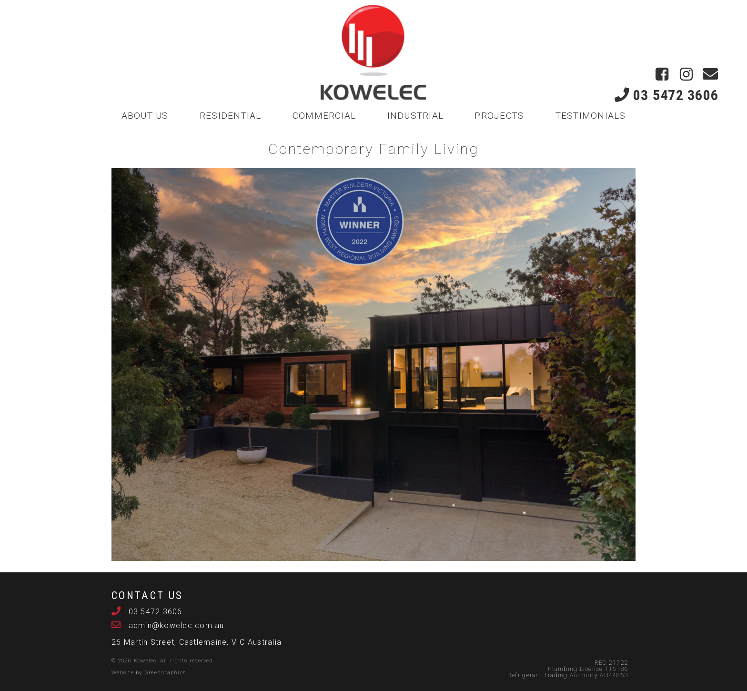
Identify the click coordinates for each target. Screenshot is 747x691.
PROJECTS (499, 115)
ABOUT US (145, 115)
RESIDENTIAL (231, 115)
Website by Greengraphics (148, 673)
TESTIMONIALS (590, 115)
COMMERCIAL (324, 115)
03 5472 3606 (667, 95)
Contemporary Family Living (373, 149)
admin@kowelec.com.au (175, 625)
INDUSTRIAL (415, 115)
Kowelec (145, 661)
